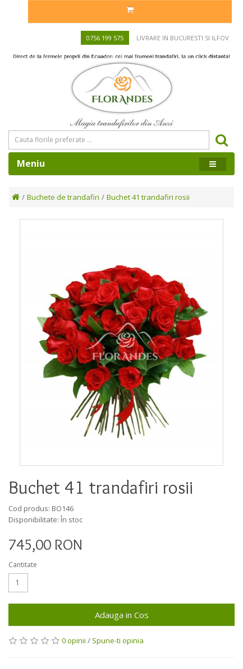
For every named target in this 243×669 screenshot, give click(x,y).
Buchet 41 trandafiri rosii (148, 197)
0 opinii (74, 640)
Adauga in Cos (122, 614)
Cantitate (22, 564)
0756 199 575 (104, 38)
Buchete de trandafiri (63, 197)
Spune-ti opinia (118, 640)
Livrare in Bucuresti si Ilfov (182, 38)
